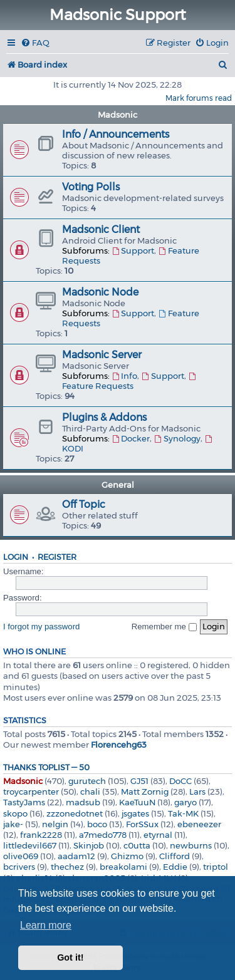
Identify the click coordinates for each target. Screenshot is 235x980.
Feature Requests (129, 382)
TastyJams (24, 802)
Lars (197, 792)
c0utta (136, 845)
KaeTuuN (137, 802)
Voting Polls (91, 187)
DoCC (180, 781)
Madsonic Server (102, 355)
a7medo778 (103, 835)
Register (57, 557)
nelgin (55, 824)
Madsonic (117, 115)
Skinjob (88, 845)
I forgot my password (41, 626)
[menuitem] (35, 43)
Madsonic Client (101, 229)
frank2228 (41, 835)
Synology (177, 438)
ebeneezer (199, 824)
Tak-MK (183, 813)
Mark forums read (198, 98)
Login (15, 557)
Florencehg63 (119, 745)
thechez (67, 867)
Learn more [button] (45, 925)
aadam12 (76, 856)
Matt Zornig (145, 792)
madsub (83, 802)
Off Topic (83, 504)
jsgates (135, 813)
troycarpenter (31, 792)
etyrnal (158, 835)
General (118, 485)
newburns (191, 845)
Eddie (175, 867)
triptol (215, 867)
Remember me (164, 626)
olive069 (20, 856)
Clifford (174, 856)
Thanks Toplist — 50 (46, 767)
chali (90, 792)
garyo (185, 802)
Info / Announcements (115, 134)
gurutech (87, 781)
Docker (131, 438)
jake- (13, 824)
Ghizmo (127, 856)
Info (124, 376)
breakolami (123, 867)
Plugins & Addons (104, 417)
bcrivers (19, 867)
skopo (15, 813)
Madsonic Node (100, 292)
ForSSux (142, 824)
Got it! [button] (70, 957)
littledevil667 (29, 845)
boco (97, 824)
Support (133, 250)
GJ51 (139, 781)
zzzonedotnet (74, 813)
